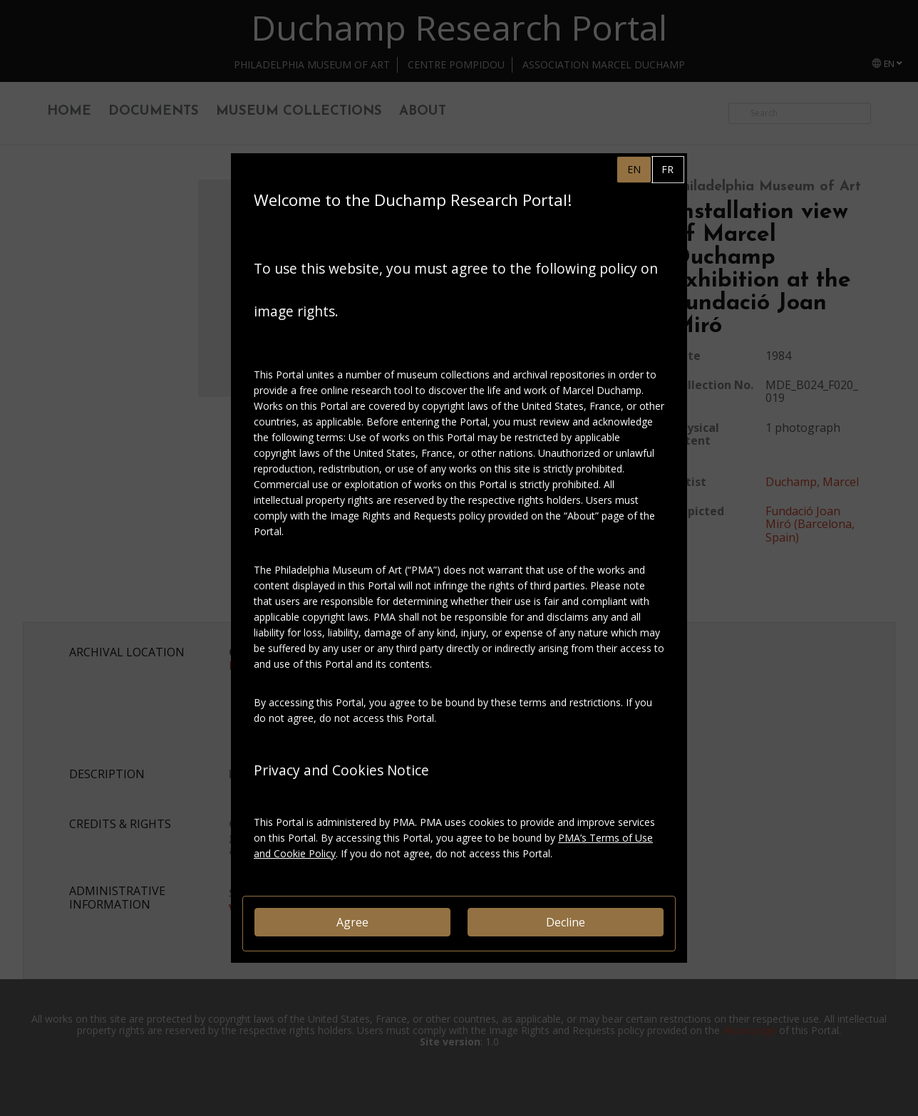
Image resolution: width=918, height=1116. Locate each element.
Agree (352, 922)
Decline (565, 922)
